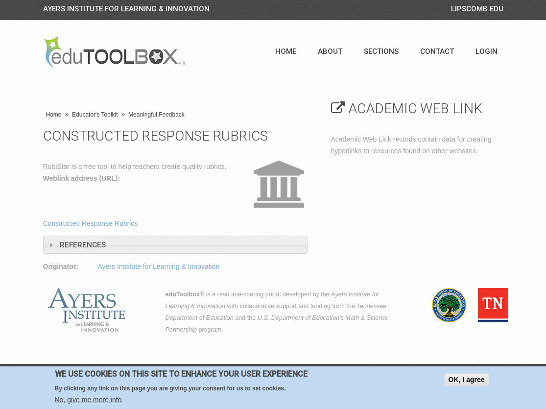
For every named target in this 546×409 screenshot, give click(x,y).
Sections (381, 51)
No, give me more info (88, 400)
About (330, 51)
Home (285, 51)
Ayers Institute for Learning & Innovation (126, 8)
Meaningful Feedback (156, 114)
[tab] (175, 245)
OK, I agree (467, 380)
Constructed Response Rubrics (90, 223)
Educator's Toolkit (95, 114)
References (83, 245)
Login (486, 51)
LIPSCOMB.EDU (477, 8)
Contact (437, 51)
